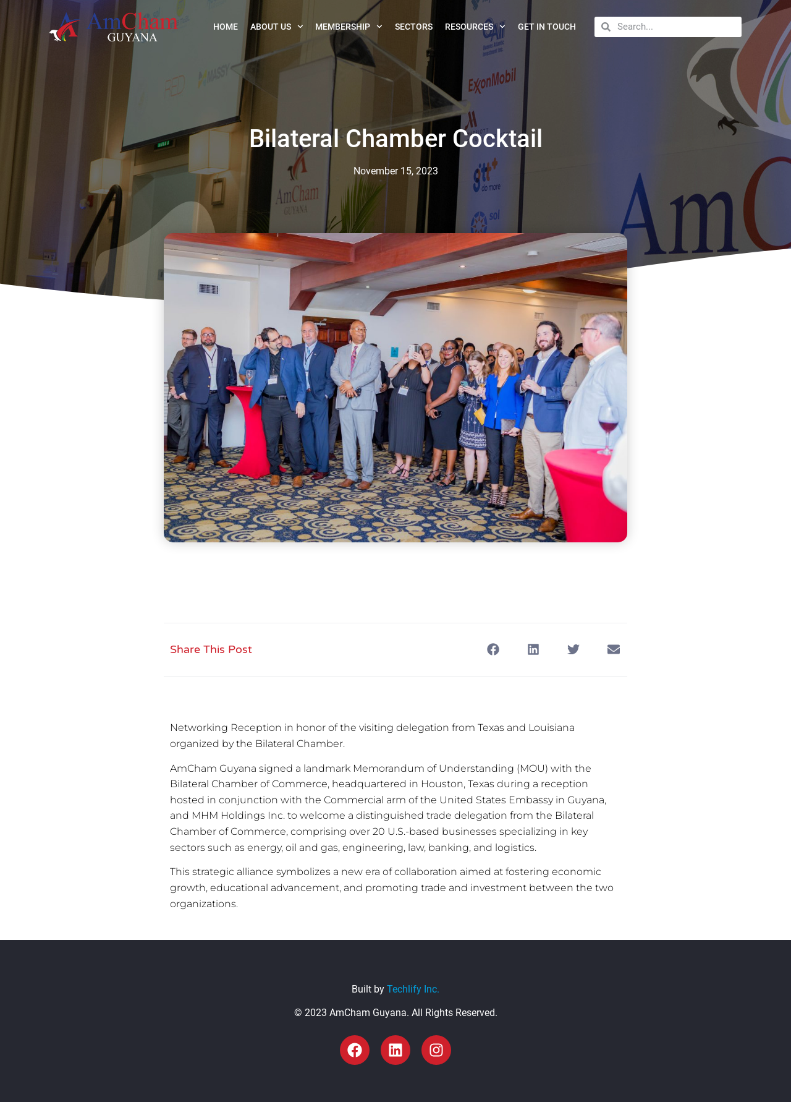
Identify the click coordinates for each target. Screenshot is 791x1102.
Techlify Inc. (413, 989)
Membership (349, 26)
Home (225, 27)
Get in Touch (547, 27)
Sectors (414, 27)
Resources (475, 26)
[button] (493, 650)
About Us (276, 26)
